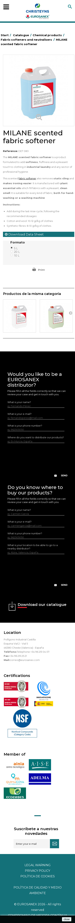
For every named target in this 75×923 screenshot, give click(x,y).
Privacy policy (37, 870)
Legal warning (38, 865)
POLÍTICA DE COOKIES (37, 876)
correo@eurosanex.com (25, 659)
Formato (18, 242)
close (67, 919)
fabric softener (27, 178)
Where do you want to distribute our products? (35, 437)
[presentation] (37, 463)
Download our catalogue (42, 605)
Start (6, 35)
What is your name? (19, 402)
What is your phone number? (24, 425)
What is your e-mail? (19, 413)
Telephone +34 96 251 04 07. (33, 651)
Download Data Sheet (24, 234)
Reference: (10, 151)
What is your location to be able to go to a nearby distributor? (32, 547)
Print (41, 269)
